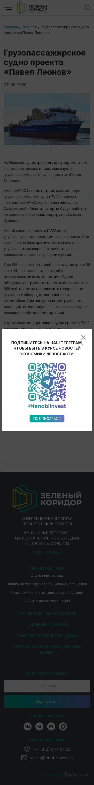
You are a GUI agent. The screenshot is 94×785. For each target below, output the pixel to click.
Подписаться (47, 303)
